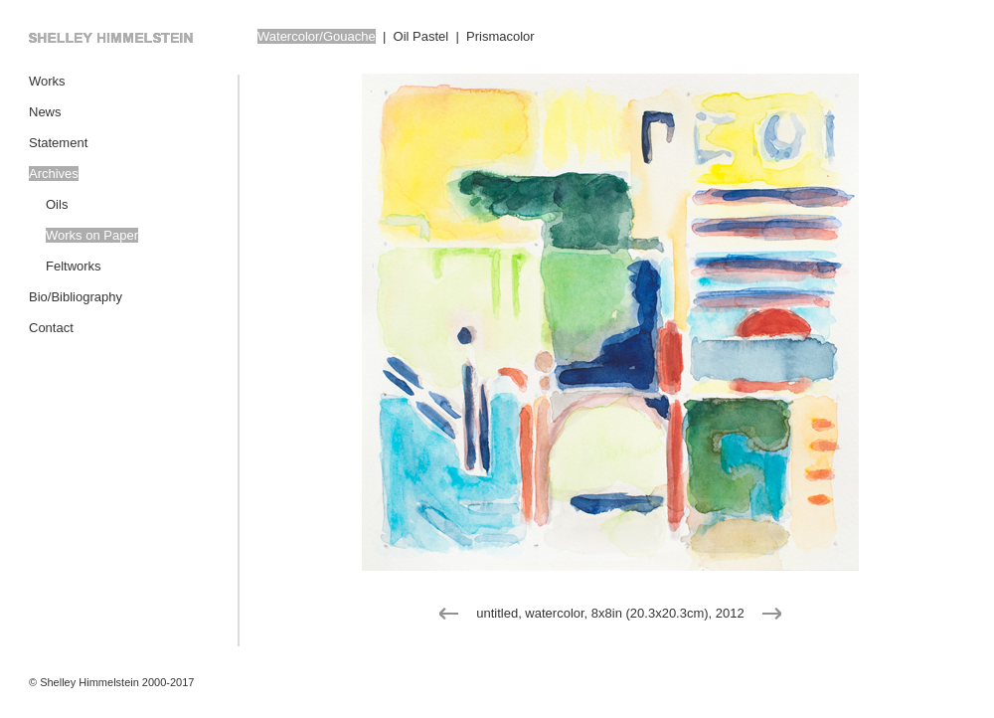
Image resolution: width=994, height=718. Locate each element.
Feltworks (73, 266)
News (45, 111)
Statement (58, 142)
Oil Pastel (421, 36)
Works (47, 81)
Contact (51, 327)
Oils (57, 204)
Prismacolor (500, 36)
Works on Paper (92, 235)
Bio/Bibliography (75, 296)
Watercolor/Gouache (316, 36)
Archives (54, 173)
